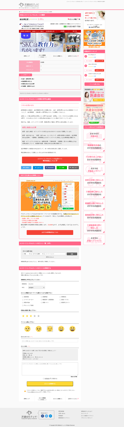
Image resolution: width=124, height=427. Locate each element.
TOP (21, 11)
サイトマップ (84, 413)
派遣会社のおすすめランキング (30, 11)
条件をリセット (50, 258)
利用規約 (48, 379)
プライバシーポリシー (86, 417)
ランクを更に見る (95, 84)
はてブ (39, 168)
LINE (62, 168)
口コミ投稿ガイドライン (34, 393)
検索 (72, 255)
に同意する (51, 379)
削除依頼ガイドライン (64, 417)
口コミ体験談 (42, 56)
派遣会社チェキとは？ (86, 411)
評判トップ (27, 56)
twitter (27, 168)
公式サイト (72, 56)
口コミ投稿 (58, 56)
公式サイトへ (99, 60)
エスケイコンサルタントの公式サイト (50, 160)
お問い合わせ (61, 413)
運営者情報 (61, 411)
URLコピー (75, 168)
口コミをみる (89, 60)
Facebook (50, 168)
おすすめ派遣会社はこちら (50, 233)
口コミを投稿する (49, 385)
